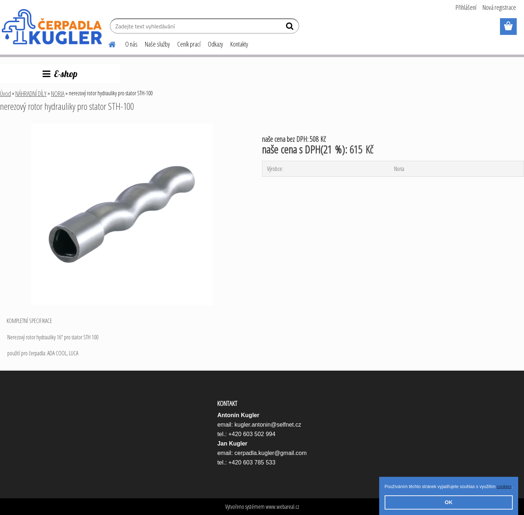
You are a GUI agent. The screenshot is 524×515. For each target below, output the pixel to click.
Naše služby (157, 44)
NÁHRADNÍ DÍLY (31, 93)
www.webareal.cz (282, 507)
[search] (290, 27)
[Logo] (52, 27)
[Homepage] (107, 43)
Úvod (5, 93)
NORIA (57, 93)
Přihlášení (466, 7)
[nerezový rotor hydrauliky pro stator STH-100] (122, 126)
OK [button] (449, 502)
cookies (504, 486)
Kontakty (239, 44)
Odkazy (215, 44)
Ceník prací (189, 44)
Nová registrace (499, 7)
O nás (131, 44)
